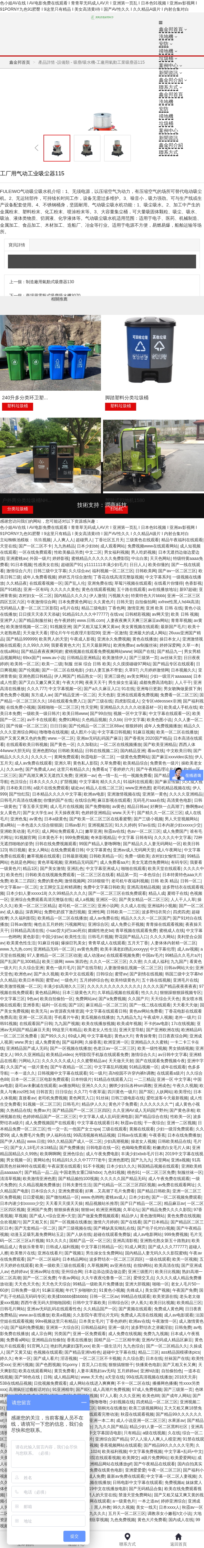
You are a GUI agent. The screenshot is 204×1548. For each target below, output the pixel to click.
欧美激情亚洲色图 (39, 1178)
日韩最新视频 (74, 856)
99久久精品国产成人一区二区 (75, 1141)
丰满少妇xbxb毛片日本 (142, 1153)
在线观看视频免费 (123, 955)
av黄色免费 (87, 949)
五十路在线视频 (156, 980)
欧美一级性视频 (151, 1048)
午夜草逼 (97, 1091)
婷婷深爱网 (170, 645)
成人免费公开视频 (127, 924)
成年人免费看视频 (39, 577)
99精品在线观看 (135, 1296)
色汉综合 (18, 781)
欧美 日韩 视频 (184, 614)
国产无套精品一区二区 (35, 1228)
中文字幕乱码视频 (110, 1067)
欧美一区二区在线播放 (177, 732)
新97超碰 (188, 589)
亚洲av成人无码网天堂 (134, 850)
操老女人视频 (143, 1141)
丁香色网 (116, 608)
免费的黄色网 (50, 881)
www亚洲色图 (138, 788)
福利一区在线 (54, 1005)
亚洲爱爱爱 (135, 1470)
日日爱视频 (33, 1197)
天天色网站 (160, 558)
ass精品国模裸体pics (180, 1352)
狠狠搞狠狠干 (121, 1364)
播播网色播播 (164, 1383)
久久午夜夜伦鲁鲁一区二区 (106, 1277)
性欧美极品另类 (68, 552)
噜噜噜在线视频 (53, 732)
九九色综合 (133, 1346)
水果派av (176, 1420)
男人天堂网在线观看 (91, 1501)
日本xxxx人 (169, 1507)
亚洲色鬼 (18, 819)
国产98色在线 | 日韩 (32, 1377)
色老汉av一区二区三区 (114, 1048)
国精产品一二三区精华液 (117, 1339)
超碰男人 (84, 539)
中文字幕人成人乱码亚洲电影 (106, 1116)
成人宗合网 (41, 1333)
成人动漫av (93, 955)
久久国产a (15, 1067)
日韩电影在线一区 (102, 1147)
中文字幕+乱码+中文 (183, 1451)
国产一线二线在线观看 (150, 1005)
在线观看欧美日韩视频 (27, 744)
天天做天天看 (35, 633)
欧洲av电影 (94, 794)
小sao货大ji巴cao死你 (66, 930)
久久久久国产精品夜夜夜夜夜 (170, 986)
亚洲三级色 (114, 676)
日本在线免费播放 (184, 1135)
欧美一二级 (52, 664)
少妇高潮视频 (116, 1141)
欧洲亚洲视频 (108, 1209)
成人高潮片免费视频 (111, 1389)
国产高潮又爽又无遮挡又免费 (45, 775)
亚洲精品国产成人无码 (27, 1048)
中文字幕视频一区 (65, 688)
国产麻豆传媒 (167, 781)
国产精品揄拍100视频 (78, 1178)
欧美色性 (14, 874)
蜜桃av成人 (115, 1197)
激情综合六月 (18, 570)
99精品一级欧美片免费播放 (98, 1284)
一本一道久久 (22, 1073)
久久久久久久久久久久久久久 (114, 986)
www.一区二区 (61, 738)
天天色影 (106, 695)
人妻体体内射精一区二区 (173, 943)
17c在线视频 (182, 1023)
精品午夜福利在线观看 (182, 539)
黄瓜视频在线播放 (97, 1017)
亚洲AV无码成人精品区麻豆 (167, 1339)
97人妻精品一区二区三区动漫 (54, 955)
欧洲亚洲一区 (116, 1042)
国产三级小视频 (148, 819)
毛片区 (33, 831)
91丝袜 (102, 1098)
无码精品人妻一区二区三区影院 (29, 608)
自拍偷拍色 (171, 1370)
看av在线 (155, 750)
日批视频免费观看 (50, 1383)
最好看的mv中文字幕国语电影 (94, 1433)
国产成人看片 (45, 1358)
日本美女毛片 (91, 1321)
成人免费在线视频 (124, 1333)
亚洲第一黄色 (154, 794)
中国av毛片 (152, 955)
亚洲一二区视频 (181, 1122)
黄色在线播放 (144, 639)
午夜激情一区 (164, 1321)
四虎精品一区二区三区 (156, 1402)
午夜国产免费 (184, 1290)
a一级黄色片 (124, 1501)
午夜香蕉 (157, 1135)
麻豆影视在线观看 (114, 800)
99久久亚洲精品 (29, 1054)
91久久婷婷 (125, 825)
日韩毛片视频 (100, 936)
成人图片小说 (83, 732)
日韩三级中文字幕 (50, 570)
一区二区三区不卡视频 (100, 1358)
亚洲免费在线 (100, 583)
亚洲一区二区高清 (35, 1017)
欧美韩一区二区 (24, 664)
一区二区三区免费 (158, 1172)
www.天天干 (124, 812)
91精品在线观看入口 (113, 1079)
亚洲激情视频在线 (123, 794)
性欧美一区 (180, 1116)
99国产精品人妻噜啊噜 (100, 843)
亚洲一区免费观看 (89, 1333)
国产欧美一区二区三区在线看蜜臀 (100, 819)
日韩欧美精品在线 (174, 1141)
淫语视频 (68, 1358)
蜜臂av (121, 974)
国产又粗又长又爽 (179, 1364)
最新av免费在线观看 (125, 1476)
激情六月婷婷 (105, 1222)
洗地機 (166, 36)
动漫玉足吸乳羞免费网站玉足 (37, 1234)
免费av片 (41, 1110)
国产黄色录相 (182, 1110)
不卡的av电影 (156, 1023)
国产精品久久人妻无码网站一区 (152, 843)
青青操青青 (145, 1036)
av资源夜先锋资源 (66, 1011)
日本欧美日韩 (18, 788)
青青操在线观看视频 (164, 924)
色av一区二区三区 (144, 831)
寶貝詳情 (17, 245)
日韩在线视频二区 (101, 750)
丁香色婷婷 (116, 1321)
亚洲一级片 (118, 1327)
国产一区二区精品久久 (166, 1346)
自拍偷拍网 (145, 601)
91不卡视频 (93, 1166)
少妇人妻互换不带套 (103, 670)
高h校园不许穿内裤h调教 (131, 1073)
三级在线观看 (114, 1129)
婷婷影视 (60, 558)
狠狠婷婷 (133, 726)
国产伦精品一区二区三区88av (96, 726)
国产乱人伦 (74, 583)
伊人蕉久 (139, 1302)
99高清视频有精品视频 (94, 1135)
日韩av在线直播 (132, 1135)
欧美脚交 (130, 1457)
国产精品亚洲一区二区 (75, 695)
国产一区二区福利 (43, 1259)
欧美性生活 (75, 936)
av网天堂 (160, 614)
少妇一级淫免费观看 (174, 1129)
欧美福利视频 (114, 1451)
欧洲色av (22, 974)
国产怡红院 (19, 794)
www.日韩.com (90, 620)
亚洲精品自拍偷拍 (48, 1339)
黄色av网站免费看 (146, 1011)
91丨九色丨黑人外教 (91, 1507)
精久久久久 (110, 781)
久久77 (80, 1091)
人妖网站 (164, 1091)
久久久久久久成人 (58, 1060)
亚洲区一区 (106, 899)
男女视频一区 (18, 1160)
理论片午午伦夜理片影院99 (75, 633)
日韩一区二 (190, 881)
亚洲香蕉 (31, 1005)
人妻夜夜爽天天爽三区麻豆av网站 (137, 620)
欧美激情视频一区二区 (27, 626)
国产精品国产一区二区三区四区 (81, 1110)
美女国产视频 (157, 1290)
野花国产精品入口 (131, 936)
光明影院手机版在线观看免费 (102, 1054)
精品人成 (157, 893)
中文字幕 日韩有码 (135, 837)
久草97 (131, 670)
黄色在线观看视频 (98, 589)
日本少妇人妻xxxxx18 (26, 893)
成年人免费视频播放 (162, 726)
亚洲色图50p (44, 750)
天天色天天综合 (56, 1284)
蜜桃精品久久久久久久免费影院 (100, 558)
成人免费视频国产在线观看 (50, 1122)
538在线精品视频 (16, 1383)
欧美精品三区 (189, 1302)
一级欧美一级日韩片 (41, 713)
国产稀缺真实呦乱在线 (114, 1228)
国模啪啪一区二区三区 (58, 707)
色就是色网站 (22, 862)
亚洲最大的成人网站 (147, 633)
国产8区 (83, 1389)
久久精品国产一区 (99, 1308)
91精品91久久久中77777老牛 (79, 1160)
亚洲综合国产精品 (111, 1439)
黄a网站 (7, 825)
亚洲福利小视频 (161, 905)
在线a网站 (9, 651)
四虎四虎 (181, 912)
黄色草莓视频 (50, 862)
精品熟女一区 (89, 676)
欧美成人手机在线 (180, 707)
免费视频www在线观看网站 (152, 546)
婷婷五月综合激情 (74, 577)
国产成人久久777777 (167, 1246)
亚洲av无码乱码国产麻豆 (99, 738)
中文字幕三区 (12, 998)
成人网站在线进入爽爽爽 (92, 1383)
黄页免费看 (64, 1370)
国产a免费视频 (112, 998)
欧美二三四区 (22, 881)
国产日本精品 (155, 1222)
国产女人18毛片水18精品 (33, 1147)
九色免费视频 (122, 1519)
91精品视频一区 (144, 1067)
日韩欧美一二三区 (123, 912)
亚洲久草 (62, 763)
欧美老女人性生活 (100, 1029)
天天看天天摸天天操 (64, 1203)
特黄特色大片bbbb (148, 595)
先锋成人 (134, 1290)
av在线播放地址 (162, 589)
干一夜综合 (154, 1122)
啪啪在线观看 (133, 868)
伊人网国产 (64, 676)
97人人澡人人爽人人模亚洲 (155, 1439)
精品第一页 (126, 874)
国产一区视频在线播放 (70, 1048)
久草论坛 (131, 1209)
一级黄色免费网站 (133, 757)
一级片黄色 (38, 1067)
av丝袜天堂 (170, 657)
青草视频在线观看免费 (136, 930)
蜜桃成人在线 (171, 930)
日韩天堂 (124, 601)
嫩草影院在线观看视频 (99, 1457)
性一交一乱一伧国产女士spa (74, 1129)
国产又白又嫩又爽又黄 (39, 682)
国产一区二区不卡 (35, 546)
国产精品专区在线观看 (173, 664)
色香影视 (193, 583)
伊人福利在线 (58, 1135)
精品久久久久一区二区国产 (146, 918)
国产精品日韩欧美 (153, 1191)
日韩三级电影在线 (127, 1098)
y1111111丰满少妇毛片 (105, 564)
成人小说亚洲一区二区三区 (141, 1420)
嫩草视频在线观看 (43, 856)
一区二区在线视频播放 (120, 744)
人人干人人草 (183, 899)
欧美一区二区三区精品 (35, 905)
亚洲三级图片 (140, 1271)
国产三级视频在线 (74, 1228)
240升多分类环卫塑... (25, 397)
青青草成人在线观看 (106, 943)
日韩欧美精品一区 (105, 856)
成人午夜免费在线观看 (169, 1178)
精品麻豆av (174, 1203)
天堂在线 (8, 546)
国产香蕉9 (133, 738)
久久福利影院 (22, 918)
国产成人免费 (92, 1476)
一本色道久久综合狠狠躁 (39, 825)
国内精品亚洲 (132, 750)
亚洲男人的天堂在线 (97, 1495)
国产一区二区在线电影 (62, 670)
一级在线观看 (157, 1259)
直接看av (27, 1098)
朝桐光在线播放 (112, 1408)
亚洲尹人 (8, 620)
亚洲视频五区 (100, 825)
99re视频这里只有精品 (55, 1321)
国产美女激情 (52, 868)
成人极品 (15, 912)
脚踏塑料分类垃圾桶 (127, 397)
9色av (32, 998)
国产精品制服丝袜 (35, 620)
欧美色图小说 (159, 719)
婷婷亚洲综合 (173, 1501)
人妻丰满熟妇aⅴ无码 (96, 1370)
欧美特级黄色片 (125, 980)
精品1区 (30, 868)
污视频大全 (118, 595)
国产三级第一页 (143, 657)
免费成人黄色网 (168, 1308)
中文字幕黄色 (98, 850)
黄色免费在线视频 (183, 1215)
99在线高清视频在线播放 (149, 1377)
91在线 (128, 688)
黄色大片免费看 (151, 1519)
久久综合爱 (133, 1358)
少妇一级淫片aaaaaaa (170, 676)
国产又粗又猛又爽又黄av (96, 626)
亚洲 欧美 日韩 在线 (164, 608)
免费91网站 (69, 719)
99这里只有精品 (66, 1029)
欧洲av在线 (139, 1321)
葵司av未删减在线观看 (36, 1085)
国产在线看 (131, 1222)
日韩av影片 (75, 825)
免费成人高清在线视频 (141, 1315)
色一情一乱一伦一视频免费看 (125, 775)
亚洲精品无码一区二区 (54, 949)
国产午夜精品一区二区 (71, 1067)
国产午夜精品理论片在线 (159, 769)
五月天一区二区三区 (126, 1513)
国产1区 (76, 1005)
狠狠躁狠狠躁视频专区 (180, 992)
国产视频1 (73, 1253)
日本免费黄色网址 (74, 601)
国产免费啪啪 (97, 806)
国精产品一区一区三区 (90, 1240)
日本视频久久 (183, 670)
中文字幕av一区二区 (19, 887)
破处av (77, 788)
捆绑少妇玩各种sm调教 (130, 1085)
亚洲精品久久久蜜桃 (149, 1042)
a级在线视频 (154, 1433)
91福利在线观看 (137, 781)
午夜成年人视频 (157, 1017)
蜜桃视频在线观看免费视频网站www (98, 651)
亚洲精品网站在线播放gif (109, 1464)
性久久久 (149, 992)
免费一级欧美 (137, 856)
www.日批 (36, 1141)
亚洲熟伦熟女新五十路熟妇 (165, 1240)
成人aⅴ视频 (187, 949)
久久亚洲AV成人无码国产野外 (140, 1110)
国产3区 (146, 1091)
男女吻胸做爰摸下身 (182, 688)
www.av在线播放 (34, 1315)
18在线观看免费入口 (66, 701)
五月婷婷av (127, 1370)
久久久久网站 (162, 936)
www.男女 (23, 1042)
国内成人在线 (181, 1519)
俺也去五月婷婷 (48, 924)
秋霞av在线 (114, 831)
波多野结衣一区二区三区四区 (116, 1259)
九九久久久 (95, 1513)
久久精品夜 (16, 583)
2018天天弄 (185, 1377)
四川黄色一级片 (122, 1091)
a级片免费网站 (155, 1457)
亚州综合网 (71, 1271)
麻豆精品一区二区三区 (106, 1005)
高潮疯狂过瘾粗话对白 (29, 1389)
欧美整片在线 (22, 1253)
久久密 (135, 961)
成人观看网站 (112, 546)
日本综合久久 (43, 1191)
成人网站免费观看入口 (62, 831)
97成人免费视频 (146, 1389)
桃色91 (133, 1172)
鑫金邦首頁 (171, 29)
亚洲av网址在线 (44, 1271)
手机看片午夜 (66, 1017)
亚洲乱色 (75, 868)
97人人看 (108, 1395)
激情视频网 (74, 881)
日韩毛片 (71, 1104)
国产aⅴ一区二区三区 (177, 570)
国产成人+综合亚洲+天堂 (52, 1215)
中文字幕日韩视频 (114, 732)
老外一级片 (185, 1017)
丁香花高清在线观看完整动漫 (91, 1414)
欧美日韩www (75, 713)
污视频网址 (75, 924)
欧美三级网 (52, 961)
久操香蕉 (93, 1042)
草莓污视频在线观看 (133, 583)
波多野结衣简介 (156, 912)
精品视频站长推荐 (101, 1203)
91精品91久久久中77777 (85, 614)
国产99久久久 (53, 1036)
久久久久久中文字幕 (172, 837)
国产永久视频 (46, 974)
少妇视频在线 (121, 1402)
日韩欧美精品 (70, 750)
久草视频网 (97, 1265)
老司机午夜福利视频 (130, 881)
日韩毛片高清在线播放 (20, 800)
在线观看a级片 (170, 1073)
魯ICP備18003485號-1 (102, 482)
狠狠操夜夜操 (66, 1209)
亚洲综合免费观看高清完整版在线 (41, 899)
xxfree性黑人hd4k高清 (178, 601)
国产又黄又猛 (18, 1352)
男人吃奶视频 (143, 552)
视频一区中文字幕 (129, 713)
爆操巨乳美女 (73, 943)
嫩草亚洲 (93, 831)
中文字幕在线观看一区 (169, 713)
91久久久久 (56, 1240)
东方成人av (41, 695)
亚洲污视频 (22, 1364)
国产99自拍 (100, 713)
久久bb (115, 719)
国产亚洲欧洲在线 (162, 1029)
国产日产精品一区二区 (141, 1203)
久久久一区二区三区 (108, 961)
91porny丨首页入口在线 (84, 1364)
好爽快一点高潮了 (166, 806)
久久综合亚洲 (31, 967)
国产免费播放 (71, 1147)
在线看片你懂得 (168, 583)
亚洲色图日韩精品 (35, 676)
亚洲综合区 (98, 924)
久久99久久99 (36, 645)
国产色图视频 (47, 1364)
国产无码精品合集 (145, 1488)
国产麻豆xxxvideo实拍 (172, 757)
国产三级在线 (100, 701)
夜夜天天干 (95, 682)
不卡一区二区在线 (133, 1383)
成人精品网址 (66, 1377)
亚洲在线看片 (50, 1253)
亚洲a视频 (180, 1160)
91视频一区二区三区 (41, 1104)
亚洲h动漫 (149, 1370)
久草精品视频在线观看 (118, 992)
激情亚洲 (135, 608)
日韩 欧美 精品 (164, 881)
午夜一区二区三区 (164, 1470)
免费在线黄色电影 (106, 1470)
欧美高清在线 (166, 1265)
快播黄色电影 (148, 1364)
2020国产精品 (158, 738)
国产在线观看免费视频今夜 (160, 1060)
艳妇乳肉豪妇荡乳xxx (70, 1346)
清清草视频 (10, 1178)
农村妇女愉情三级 (168, 856)
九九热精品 (64, 546)
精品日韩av (137, 806)
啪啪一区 (160, 1284)
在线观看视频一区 (45, 583)
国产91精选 (10, 589)
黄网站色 (41, 1160)
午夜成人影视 (82, 639)
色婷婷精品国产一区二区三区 (49, 1116)
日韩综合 (104, 974)
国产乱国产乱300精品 (20, 961)
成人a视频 (84, 899)
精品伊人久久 (94, 1104)
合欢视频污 (10, 1222)
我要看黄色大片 (65, 645)
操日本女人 (170, 639)
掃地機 (166, 51)
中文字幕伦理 (162, 949)
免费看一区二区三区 (178, 695)
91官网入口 (37, 1346)
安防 (164, 44)
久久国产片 (138, 998)
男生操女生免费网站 (104, 1253)
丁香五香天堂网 (33, 806)
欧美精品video (59, 1054)
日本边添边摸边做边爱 (105, 1271)
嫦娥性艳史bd (100, 930)
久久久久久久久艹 (156, 1104)
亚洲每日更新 (148, 688)
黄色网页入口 (81, 1098)
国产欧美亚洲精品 (159, 744)
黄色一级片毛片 (60, 967)
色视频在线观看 (47, 1352)
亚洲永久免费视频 (113, 639)
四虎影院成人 (127, 701)
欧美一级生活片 (106, 1346)
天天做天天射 (121, 1060)
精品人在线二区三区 (104, 788)
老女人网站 (38, 850)
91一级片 (97, 1073)
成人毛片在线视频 (66, 806)
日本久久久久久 (43, 781)
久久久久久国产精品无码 (123, 1178)
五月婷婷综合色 (94, 980)
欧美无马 (39, 1011)
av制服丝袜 (146, 645)
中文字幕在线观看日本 (98, 1122)
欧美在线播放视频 (98, 1023)
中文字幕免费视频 (145, 1451)
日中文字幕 (134, 719)
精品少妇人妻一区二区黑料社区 (159, 1426)
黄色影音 (31, 936)
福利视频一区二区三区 (112, 570)
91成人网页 (135, 1246)
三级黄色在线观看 (142, 539)
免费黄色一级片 (164, 763)
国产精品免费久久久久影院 (166, 1209)
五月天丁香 (137, 943)
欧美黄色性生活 (21, 943)
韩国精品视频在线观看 (158, 1166)
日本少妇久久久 (120, 1166)
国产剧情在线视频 (146, 974)
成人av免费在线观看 (33, 763)
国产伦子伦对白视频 (155, 1228)
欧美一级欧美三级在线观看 (60, 1265)
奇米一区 (22, 1358)
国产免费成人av (40, 769)
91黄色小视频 (111, 1290)
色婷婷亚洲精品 (95, 812)
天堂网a (161, 1160)
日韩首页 (44, 1091)
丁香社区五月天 (109, 539)
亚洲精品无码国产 (81, 862)
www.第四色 (76, 961)
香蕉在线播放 (79, 1339)
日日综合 (63, 1091)
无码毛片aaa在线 (149, 800)
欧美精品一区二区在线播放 (62, 918)
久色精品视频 (94, 719)
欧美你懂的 (158, 564)
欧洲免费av (123, 645)
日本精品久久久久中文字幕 (57, 794)
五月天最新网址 (96, 645)
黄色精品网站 (47, 992)
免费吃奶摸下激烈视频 (64, 912)
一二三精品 (144, 1079)
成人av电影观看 (178, 1315)
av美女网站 (137, 676)
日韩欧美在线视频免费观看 (50, 874)
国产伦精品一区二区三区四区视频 (124, 1184)
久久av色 (14, 769)
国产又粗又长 (35, 1222)
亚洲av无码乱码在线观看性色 (54, 1308)
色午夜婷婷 (64, 620)
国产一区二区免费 (39, 1277)
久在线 (174, 1433)
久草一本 (190, 645)
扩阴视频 (68, 781)
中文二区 (93, 552)
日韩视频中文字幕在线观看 (62, 1073)
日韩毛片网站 (12, 1308)
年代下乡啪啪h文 (81, 1290)
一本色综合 (149, 874)
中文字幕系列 (157, 577)
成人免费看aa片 (114, 862)
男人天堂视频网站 (181, 819)
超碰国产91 (71, 564)
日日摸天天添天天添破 (39, 614)
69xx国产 (31, 657)
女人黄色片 (10, 812)
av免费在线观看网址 (176, 1184)
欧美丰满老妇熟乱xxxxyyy (124, 949)
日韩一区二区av (104, 1296)
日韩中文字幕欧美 (89, 1302)
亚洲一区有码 (35, 589)
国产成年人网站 (176, 1395)
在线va (116, 614)
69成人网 (76, 1036)
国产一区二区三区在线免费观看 (117, 893)
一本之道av (148, 1501)
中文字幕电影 (99, 1036)
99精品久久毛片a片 (183, 955)
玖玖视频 (42, 539)
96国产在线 (144, 651)
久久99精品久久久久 (67, 893)
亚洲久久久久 (94, 1085)
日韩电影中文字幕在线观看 (137, 1482)
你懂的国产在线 (57, 800)
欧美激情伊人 (114, 657)
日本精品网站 (74, 1259)
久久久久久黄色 (64, 589)
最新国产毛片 (173, 626)
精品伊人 (129, 1215)
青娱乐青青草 (31, 1246)
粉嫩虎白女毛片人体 (171, 1147)
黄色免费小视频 (14, 695)
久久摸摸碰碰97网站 (131, 664)
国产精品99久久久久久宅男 (169, 1445)
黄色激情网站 (152, 1215)
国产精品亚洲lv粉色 (82, 1352)
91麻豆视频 (143, 732)
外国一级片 (40, 558)
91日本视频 (20, 564)
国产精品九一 (169, 651)
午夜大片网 (72, 682)
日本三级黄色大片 (78, 992)
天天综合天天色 (165, 998)
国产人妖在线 (79, 1234)
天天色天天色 (26, 1284)
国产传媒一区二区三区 (27, 726)
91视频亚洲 (60, 626)
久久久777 (36, 688)
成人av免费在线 (104, 918)
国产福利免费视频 (26, 1327)
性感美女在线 (46, 564)
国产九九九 (141, 1160)
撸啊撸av (194, 806)
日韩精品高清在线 (26, 930)
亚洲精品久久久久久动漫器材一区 (131, 707)
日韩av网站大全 (178, 967)
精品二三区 (148, 1352)
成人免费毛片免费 (27, 1135)
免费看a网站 (17, 1339)
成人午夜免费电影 (102, 1153)
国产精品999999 (21, 639)
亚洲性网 (96, 912)
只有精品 (132, 1433)
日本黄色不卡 (50, 837)
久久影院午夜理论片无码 (95, 1315)
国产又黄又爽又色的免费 (22, 738)
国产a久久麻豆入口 (101, 688)
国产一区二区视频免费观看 (176, 1197)
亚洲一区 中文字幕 (174, 1079)
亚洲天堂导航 (131, 1029)
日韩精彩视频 (137, 614)
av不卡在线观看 (41, 719)
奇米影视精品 (103, 837)
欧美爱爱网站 (183, 1457)
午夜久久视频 (185, 1085)
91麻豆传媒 (48, 943)
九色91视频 (114, 1172)
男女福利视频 (116, 552)
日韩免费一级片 (25, 1290)
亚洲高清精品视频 (143, 887)
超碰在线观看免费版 (112, 1234)
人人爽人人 (63, 539)
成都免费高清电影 (155, 682)
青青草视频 (181, 620)
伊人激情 (97, 595)
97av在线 (146, 825)
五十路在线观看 (131, 589)
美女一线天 (146, 1507)
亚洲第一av (85, 775)
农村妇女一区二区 (35, 595)
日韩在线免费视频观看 (55, 843)
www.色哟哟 (92, 1197)
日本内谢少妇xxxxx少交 (179, 825)
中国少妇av (52, 936)
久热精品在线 (18, 1110)
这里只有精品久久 (73, 769)
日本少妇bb (87, 546)
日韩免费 (183, 1327)
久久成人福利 (156, 961)
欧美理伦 (182, 1091)
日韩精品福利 (93, 1327)
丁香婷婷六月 (121, 769)
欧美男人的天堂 (53, 639)
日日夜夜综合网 (172, 1036)
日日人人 (138, 564)
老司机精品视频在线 (171, 788)
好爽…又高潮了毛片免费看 (110, 1191)
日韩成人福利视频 (62, 1246)
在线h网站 (142, 1265)
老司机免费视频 (52, 1098)
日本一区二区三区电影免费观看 (40, 1079)
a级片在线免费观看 (51, 788)
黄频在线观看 (141, 1129)
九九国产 (179, 961)
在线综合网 (85, 800)
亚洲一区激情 (114, 633)
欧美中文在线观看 (77, 974)
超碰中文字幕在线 (119, 1352)
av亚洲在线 (120, 1265)
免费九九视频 (155, 1333)
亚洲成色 (162, 1085)
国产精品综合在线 (151, 1116)
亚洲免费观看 (70, 1191)
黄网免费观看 (66, 757)
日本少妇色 (139, 1197)
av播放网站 (69, 1085)
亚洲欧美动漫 (12, 831)
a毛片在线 (69, 608)
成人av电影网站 (147, 1234)
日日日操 (58, 726)
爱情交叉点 (143, 1277)
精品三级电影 (93, 608)
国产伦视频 (29, 670)
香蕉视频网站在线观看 (120, 1445)
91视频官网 (24, 837)
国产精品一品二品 (41, 1172)
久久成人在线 (133, 905)
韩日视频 (17, 850)
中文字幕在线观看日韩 (106, 1011)
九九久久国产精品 (110, 1426)
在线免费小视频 (20, 707)
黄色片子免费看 (123, 1104)
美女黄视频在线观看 (140, 626)
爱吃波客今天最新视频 (167, 1098)
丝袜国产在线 (176, 1358)
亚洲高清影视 (125, 1240)
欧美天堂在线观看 (164, 868)
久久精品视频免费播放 (39, 1184)
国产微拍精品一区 (62, 1197)
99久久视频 (123, 1507)
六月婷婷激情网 (154, 670)
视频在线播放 (98, 1482)
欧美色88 (150, 1395)
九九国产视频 (66, 1023)
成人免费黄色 (47, 1042)
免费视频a (174, 1482)
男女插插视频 (181, 1048)
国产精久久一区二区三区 (160, 812)
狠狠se (87, 1209)
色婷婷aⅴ (19, 1271)
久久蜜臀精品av (91, 1060)
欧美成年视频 (129, 1023)
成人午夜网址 (169, 850)
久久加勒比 (87, 744)
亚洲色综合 (73, 1153)
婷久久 (6, 1358)
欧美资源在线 (165, 1296)
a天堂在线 (114, 1377)
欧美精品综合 (135, 763)
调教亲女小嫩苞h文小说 (169, 1513)
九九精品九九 (128, 1017)
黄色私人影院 (85, 763)
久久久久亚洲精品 (185, 794)
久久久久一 (41, 757)
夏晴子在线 (177, 893)
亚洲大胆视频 (137, 1284)
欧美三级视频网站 (145, 1408)
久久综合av (79, 570)
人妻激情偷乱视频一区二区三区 (133, 967)
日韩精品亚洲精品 (83, 657)
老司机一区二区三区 (76, 905)
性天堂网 (89, 707)
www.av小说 (53, 657)
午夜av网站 (68, 1277)
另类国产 (62, 1333)
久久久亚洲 (129, 1395)
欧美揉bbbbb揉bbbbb (67, 1296)
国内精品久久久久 (70, 595)
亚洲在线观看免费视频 (137, 695)
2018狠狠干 (98, 881)
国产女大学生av (37, 812)
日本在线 (154, 1358)
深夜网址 (34, 912)
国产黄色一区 (62, 744)
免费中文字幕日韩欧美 (104, 887)
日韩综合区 (118, 1302)
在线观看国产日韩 (35, 1023)
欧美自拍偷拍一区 (56, 998)
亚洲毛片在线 (185, 980)
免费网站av (85, 998)
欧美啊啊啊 (50, 1153)
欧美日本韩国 (31, 980)
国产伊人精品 (12, 1141)
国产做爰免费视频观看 (98, 1215)
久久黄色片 (103, 601)
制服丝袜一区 (189, 1172)
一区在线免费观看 (35, 552)
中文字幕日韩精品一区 (101, 1246)
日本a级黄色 (55, 819)
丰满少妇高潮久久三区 (64, 986)
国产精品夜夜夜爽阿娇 (41, 651)
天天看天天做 (185, 1005)
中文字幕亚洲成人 (102, 868)
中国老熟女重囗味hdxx (80, 1172)
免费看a (99, 769)
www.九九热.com (15, 949)
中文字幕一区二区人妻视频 (171, 1476)
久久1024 (91, 1451)
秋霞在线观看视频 (137, 1414)
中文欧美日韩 (178, 750)
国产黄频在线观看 (135, 1308)
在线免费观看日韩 (67, 850)
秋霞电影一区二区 (97, 757)
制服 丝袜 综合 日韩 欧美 (87, 664)
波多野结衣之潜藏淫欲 (151, 1327)
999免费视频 (77, 837)
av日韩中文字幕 (172, 1054)
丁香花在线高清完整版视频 (118, 577)
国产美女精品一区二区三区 (144, 899)
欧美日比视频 (167, 1271)
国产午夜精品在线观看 (154, 1464)
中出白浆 (139, 558)
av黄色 (118, 806)
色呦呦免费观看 (136, 1147)
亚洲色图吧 (118, 1160)
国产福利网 (72, 1042)
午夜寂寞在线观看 (64, 1166)
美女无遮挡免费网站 (150, 862)
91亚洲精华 (62, 1389)
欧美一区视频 (184, 1259)
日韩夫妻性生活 (76, 1184)
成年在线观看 (173, 1067)
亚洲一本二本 (101, 1420)
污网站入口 (29, 1060)
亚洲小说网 (108, 905)
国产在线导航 (89, 967)
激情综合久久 (143, 1054)
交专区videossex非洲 (161, 701)
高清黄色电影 (179, 800)
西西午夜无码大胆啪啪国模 (45, 1302)
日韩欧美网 (145, 570)
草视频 (20, 1215)
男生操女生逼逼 (122, 682)
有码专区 (179, 862)
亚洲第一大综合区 (62, 1327)
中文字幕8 (88, 781)
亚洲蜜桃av (16, 558)
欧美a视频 (61, 1315)
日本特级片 (81, 1079)
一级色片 (69, 980)
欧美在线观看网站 (35, 1370)
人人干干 (183, 682)
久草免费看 (110, 763)
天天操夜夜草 (66, 812)
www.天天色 (92, 1377)
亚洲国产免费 (39, 1209)
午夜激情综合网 (41, 601)
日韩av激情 (20, 924)
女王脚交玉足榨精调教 (60, 887)
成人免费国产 (175, 831)
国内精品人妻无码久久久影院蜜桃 (156, 1253)
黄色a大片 (123, 1036)
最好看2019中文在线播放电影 (99, 1488)
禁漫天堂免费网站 (135, 1495)
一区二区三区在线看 (95, 874)
